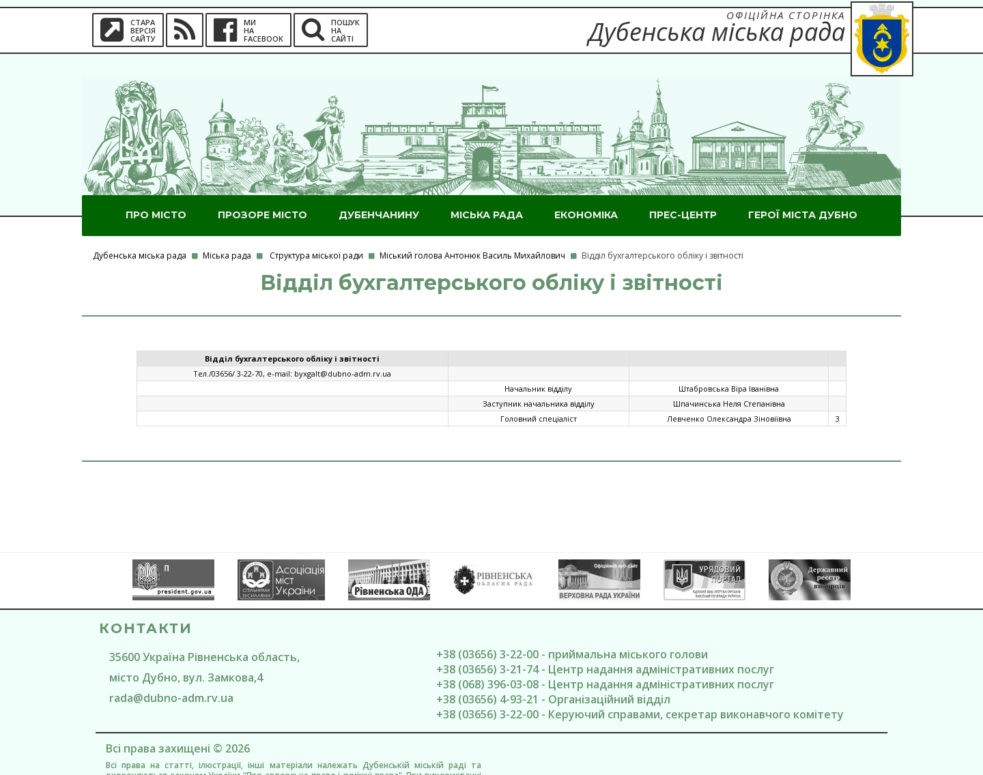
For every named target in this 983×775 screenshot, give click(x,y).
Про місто (156, 192)
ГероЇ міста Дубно (802, 192)
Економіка (586, 192)
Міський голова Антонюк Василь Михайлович (472, 233)
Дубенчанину (379, 192)
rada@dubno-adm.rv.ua (171, 675)
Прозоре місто (262, 192)
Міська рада (487, 192)
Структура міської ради (316, 233)
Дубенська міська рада (139, 233)
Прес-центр (683, 192)
